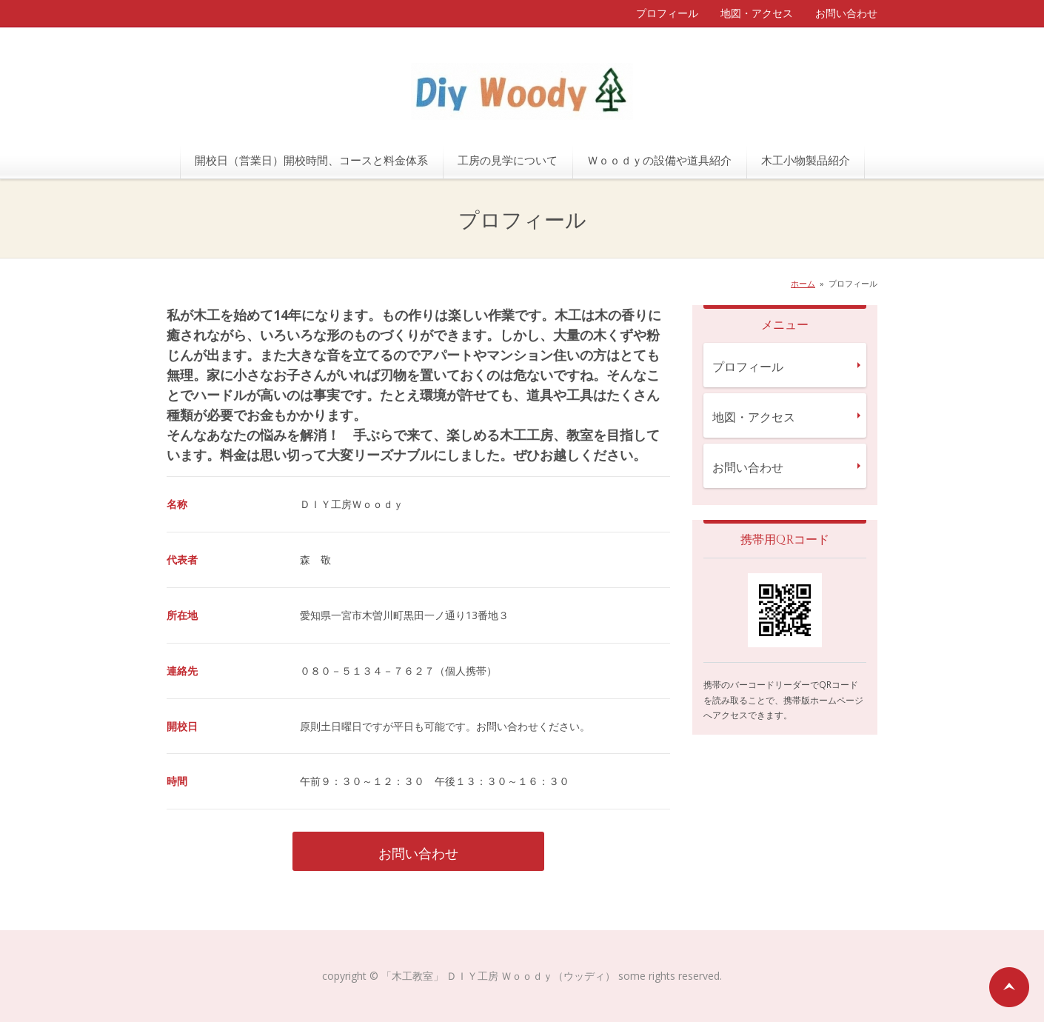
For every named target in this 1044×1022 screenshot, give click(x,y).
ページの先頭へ (1009, 987)
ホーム (803, 283)
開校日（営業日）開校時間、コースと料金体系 (311, 160)
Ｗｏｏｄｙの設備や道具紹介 (659, 160)
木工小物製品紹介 (805, 160)
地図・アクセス (756, 13)
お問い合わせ (846, 13)
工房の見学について (508, 160)
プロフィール (667, 13)
